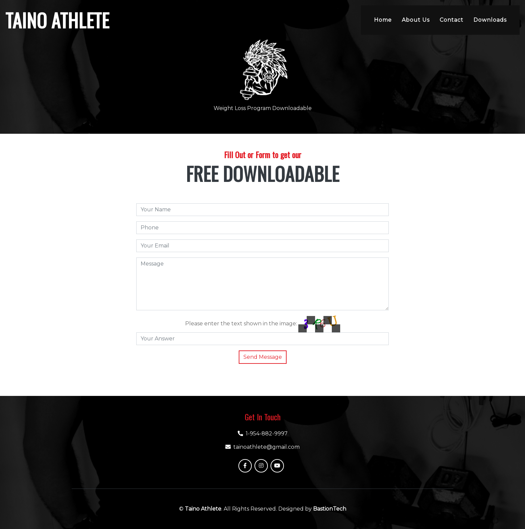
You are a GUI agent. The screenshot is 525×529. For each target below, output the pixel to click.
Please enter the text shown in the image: (241, 323)
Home (383, 20)
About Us (416, 20)
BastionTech (329, 509)
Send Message (262, 357)
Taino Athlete (203, 509)
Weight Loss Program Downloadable (263, 108)
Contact (451, 20)
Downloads (490, 20)
